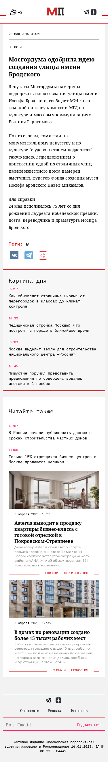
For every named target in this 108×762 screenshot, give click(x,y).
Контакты (79, 710)
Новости (15, 47)
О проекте (29, 710)
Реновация (79, 670)
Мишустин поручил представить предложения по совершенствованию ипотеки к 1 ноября (45, 378)
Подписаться (88, 724)
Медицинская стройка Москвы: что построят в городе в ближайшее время (49, 328)
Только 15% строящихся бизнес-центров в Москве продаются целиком (52, 459)
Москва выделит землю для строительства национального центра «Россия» (52, 351)
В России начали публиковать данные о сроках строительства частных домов (50, 435)
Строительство (76, 573)
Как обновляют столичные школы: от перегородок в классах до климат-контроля (47, 301)
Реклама (55, 710)
